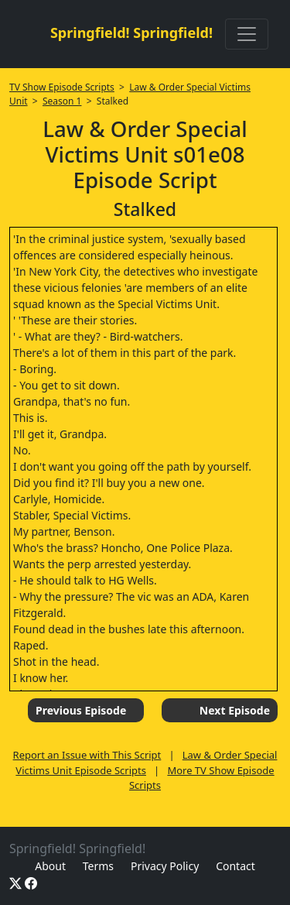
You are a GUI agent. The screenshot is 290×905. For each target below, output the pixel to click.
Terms (98, 866)
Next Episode (235, 710)
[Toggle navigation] (246, 34)
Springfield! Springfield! (131, 32)
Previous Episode (81, 710)
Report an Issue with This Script (87, 755)
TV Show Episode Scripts (61, 87)
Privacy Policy (165, 866)
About (50, 866)
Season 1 (62, 101)
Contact (235, 866)
